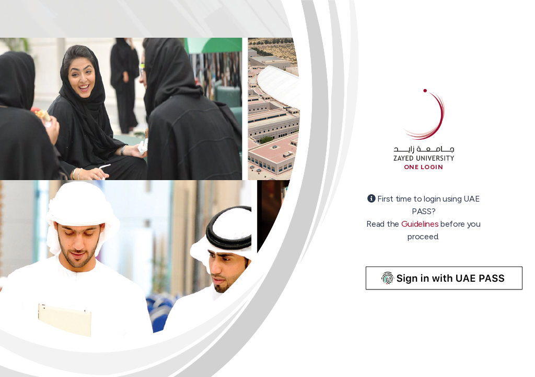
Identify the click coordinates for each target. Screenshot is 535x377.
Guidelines (420, 224)
